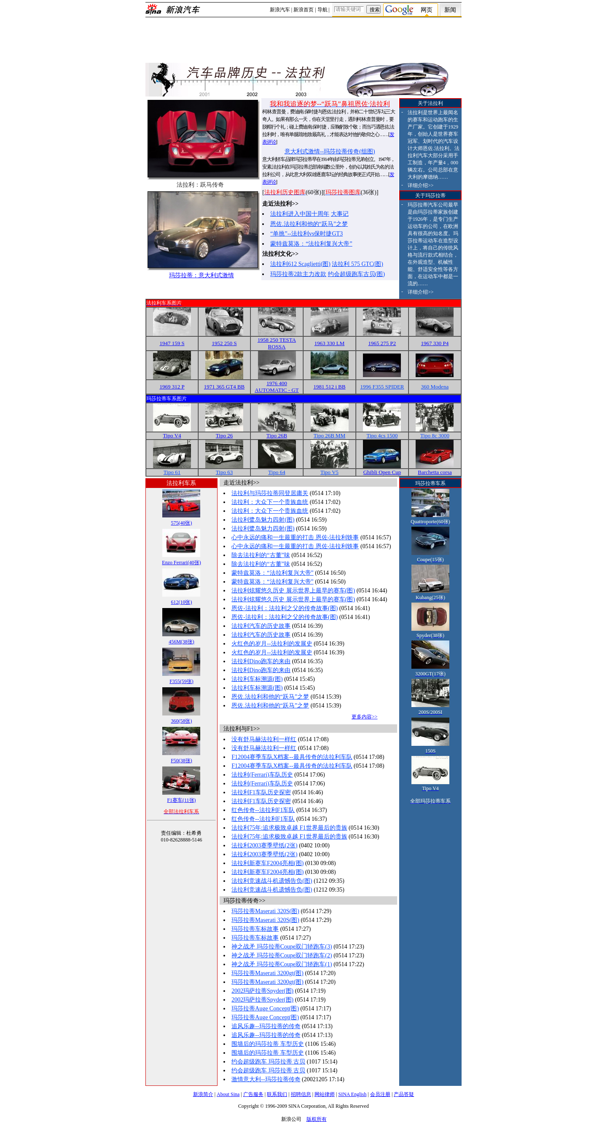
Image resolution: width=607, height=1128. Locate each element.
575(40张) (181, 523)
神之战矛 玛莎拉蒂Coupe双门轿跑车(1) (281, 964)
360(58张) (181, 721)
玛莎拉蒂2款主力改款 (298, 274)
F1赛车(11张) (181, 800)
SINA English (352, 1094)
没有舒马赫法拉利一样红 (263, 739)
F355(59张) (181, 681)
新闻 (450, 10)
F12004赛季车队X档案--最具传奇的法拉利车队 (291, 757)
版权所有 (316, 1119)
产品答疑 (404, 1094)
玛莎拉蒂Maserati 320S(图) (265, 911)
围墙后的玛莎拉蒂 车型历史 (267, 1044)
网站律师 (324, 1094)
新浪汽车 (280, 10)
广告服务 (253, 1094)
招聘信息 (301, 1094)
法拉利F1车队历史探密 (261, 792)
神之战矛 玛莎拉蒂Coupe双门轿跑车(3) (281, 946)
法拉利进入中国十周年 (299, 214)
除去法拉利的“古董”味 (260, 555)
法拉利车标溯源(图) (256, 679)
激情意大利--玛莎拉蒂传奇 (265, 1079)
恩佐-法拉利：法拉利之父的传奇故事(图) (284, 608)
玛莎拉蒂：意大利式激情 (201, 275)
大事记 (340, 214)
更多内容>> (365, 717)
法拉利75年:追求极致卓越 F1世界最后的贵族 (289, 828)
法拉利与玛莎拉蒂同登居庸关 (269, 493)
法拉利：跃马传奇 (200, 185)
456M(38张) (181, 642)
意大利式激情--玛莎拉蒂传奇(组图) (330, 151)
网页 (426, 10)
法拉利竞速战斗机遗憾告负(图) (271, 881)
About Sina (228, 1094)
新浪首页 (303, 10)
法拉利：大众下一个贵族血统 (269, 502)
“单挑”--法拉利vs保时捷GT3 (306, 233)
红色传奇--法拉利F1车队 (263, 810)
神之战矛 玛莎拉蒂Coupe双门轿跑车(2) (281, 955)
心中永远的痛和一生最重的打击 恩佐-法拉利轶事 (295, 537)
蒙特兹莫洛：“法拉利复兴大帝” (311, 244)
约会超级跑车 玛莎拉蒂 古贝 (268, 1061)
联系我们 (277, 1094)
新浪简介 (203, 1094)
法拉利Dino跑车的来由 (260, 661)
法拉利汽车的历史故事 (260, 626)
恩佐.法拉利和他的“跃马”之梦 (309, 224)
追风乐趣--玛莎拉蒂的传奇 (265, 1026)
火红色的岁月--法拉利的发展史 (271, 643)
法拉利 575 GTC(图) (357, 264)
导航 (322, 10)
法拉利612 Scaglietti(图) (300, 264)
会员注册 (380, 1094)
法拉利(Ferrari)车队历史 (262, 775)
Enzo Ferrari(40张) (181, 562)
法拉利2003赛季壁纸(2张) (264, 845)
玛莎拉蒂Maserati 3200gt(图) (267, 973)
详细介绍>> (421, 185)
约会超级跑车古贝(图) (356, 274)
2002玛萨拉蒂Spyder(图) (262, 991)
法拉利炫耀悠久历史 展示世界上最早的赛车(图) (293, 590)
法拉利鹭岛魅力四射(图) (262, 520)
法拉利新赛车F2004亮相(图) (267, 863)
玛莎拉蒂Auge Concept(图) (265, 1008)
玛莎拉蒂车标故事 (255, 929)
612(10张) (181, 602)
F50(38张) (181, 761)
